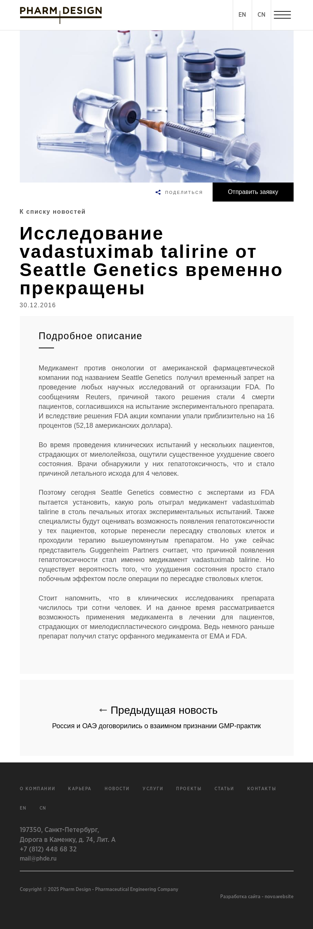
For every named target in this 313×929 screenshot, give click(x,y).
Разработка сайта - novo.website (257, 897)
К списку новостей (53, 211)
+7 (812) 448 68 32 (48, 849)
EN (242, 14)
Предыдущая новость (156, 714)
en (23, 808)
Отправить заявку (253, 192)
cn (43, 808)
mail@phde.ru (38, 858)
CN (261, 14)
